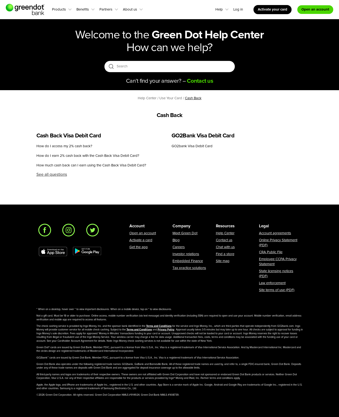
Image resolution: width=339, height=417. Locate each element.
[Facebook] (46, 231)
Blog (176, 240)
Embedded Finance (187, 261)
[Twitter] (94, 231)
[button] (70, 9)
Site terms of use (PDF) (276, 290)
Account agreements (275, 233)
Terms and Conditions (159, 326)
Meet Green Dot (184, 233)
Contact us (224, 240)
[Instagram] (70, 231)
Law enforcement (272, 283)
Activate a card (140, 240)
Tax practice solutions (189, 268)
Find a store (225, 254)
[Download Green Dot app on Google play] (87, 251)
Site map (223, 261)
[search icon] (111, 66)
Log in (238, 9)
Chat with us (225, 247)
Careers (178, 247)
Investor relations (185, 254)
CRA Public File (270, 252)
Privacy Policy (166, 329)
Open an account (142, 233)
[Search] (170, 66)
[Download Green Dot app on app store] (53, 251)
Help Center (225, 233)
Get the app (138, 247)
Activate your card (272, 9)
